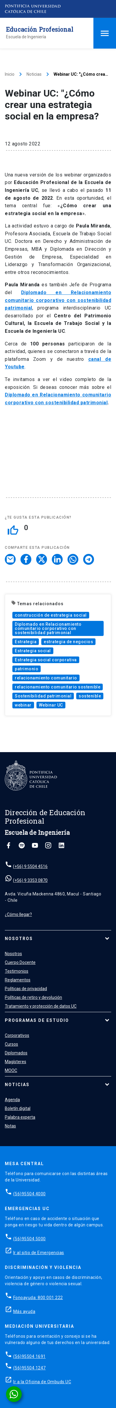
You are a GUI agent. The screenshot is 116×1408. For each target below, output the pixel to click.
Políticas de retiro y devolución (33, 997)
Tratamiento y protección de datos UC (41, 1006)
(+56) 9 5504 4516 (30, 866)
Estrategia (25, 641)
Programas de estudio (37, 1020)
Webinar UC (51, 705)
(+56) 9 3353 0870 (30, 880)
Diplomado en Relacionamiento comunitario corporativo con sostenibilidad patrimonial (48, 628)
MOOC (11, 1070)
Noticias (34, 74)
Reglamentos (17, 979)
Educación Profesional (39, 29)
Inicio (9, 74)
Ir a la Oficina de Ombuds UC (42, 1381)
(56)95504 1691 (29, 1356)
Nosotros (19, 938)
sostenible (90, 696)
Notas (10, 1126)
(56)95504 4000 (29, 1193)
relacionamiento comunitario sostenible (57, 687)
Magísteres (15, 1061)
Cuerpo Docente (20, 962)
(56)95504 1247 (29, 1368)
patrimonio (26, 668)
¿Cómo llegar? (18, 914)
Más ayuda (24, 1311)
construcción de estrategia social (51, 615)
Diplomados (16, 1052)
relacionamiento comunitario (46, 677)
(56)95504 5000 (29, 1238)
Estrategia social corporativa (46, 659)
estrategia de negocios (68, 641)
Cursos (11, 1044)
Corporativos (17, 1035)
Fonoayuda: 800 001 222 (38, 1297)
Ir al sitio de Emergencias (38, 1252)
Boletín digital (17, 1108)
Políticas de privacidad (26, 988)
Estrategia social (33, 650)
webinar (23, 705)
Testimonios (16, 971)
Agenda (12, 1099)
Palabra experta (20, 1117)
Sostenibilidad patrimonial (43, 696)
